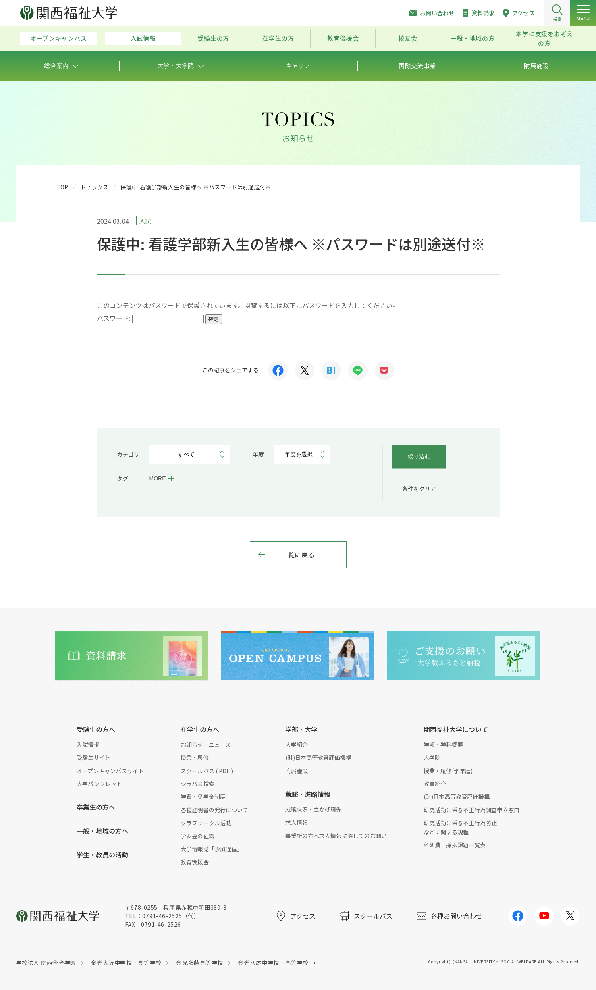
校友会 (407, 38)
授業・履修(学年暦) (448, 771)
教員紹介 (435, 784)
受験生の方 (213, 38)
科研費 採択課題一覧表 (455, 845)
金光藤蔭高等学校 (199, 963)
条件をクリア (419, 488)
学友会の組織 (197, 836)
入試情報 (143, 38)
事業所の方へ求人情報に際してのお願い (336, 836)
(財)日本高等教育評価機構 (318, 757)
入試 (145, 221)
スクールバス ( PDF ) (207, 771)
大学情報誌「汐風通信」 (212, 849)
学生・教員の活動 (102, 854)
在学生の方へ (200, 729)
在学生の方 (278, 38)
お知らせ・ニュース (206, 744)
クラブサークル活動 (206, 823)
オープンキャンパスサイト (110, 771)
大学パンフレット (99, 784)
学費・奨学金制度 (203, 796)
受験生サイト (93, 757)
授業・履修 (195, 757)
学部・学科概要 (443, 744)
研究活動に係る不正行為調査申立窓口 (471, 810)
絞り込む (419, 456)
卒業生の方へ (96, 807)
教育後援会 (343, 38)
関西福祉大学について (456, 729)
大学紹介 (296, 744)
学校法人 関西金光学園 (46, 963)
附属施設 (296, 771)
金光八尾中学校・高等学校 (273, 963)
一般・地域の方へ (102, 831)
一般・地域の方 (472, 38)
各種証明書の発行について (214, 810)
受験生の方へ (96, 729)
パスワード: (150, 318)
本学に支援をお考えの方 (544, 38)
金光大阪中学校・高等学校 (126, 963)
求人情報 (296, 822)
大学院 (432, 757)
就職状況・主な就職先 (313, 809)
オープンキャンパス (58, 38)
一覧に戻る (298, 554)
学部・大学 (301, 729)
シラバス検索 (197, 784)
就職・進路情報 (307, 794)
